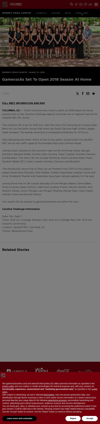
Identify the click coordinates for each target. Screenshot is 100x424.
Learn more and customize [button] (19, 418)
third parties (49, 395)
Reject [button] (73, 418)
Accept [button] (89, 418)
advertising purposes (57, 400)
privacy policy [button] (8, 386)
